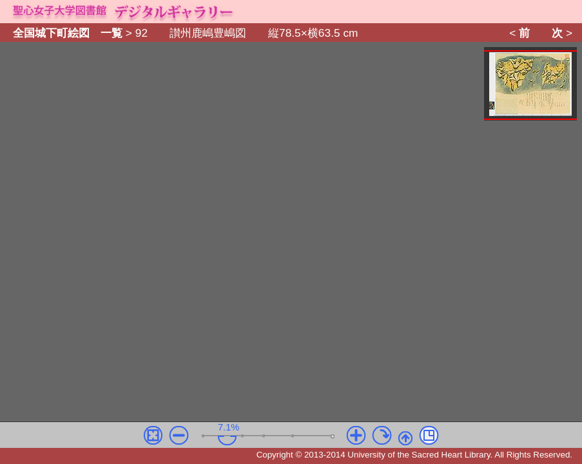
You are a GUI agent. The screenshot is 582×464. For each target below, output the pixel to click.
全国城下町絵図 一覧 (67, 32)
